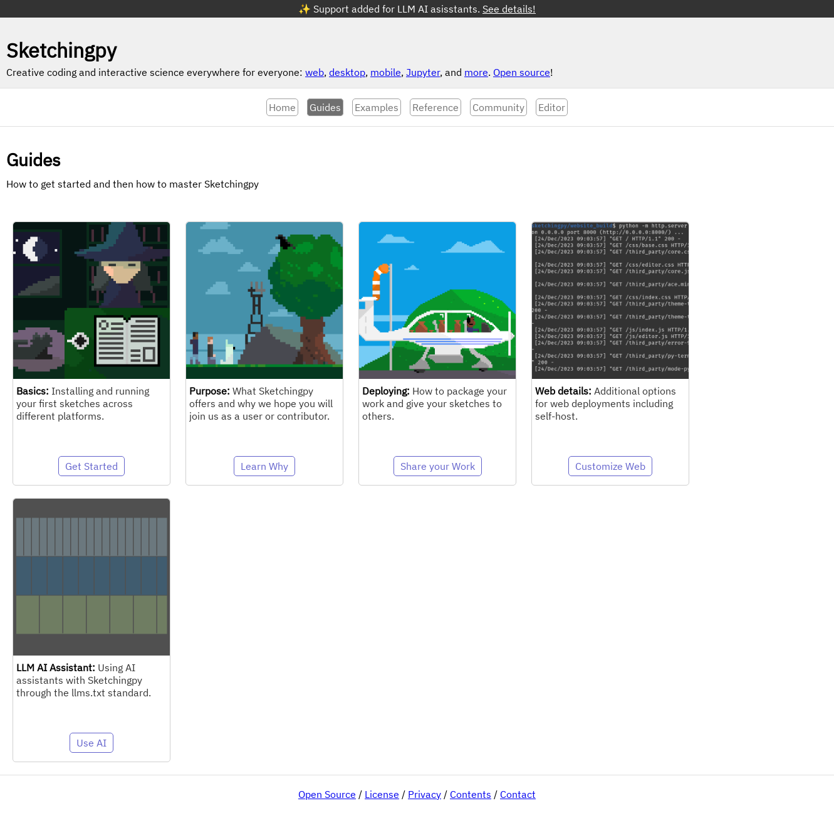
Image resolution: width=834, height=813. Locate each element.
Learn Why (264, 466)
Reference (435, 107)
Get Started (91, 466)
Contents (470, 794)
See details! (509, 9)
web (314, 72)
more (476, 72)
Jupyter (423, 72)
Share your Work (437, 466)
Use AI (91, 742)
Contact (518, 794)
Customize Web (610, 466)
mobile (385, 72)
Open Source (327, 794)
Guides (325, 107)
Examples (377, 107)
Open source (521, 72)
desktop (347, 72)
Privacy (424, 794)
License (382, 794)
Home (282, 107)
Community (498, 107)
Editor (551, 107)
